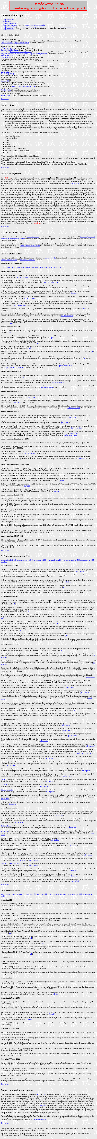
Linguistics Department (21, 43)
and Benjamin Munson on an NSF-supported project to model (59, 237)
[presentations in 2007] (71, 560)
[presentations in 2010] (23, 560)
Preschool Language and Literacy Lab (23, 86)
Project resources (8, 29)
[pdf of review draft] (70, 435)
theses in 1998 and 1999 (10, 1059)
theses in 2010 (6, 909)
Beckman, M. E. (15, 863)
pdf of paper (55, 282)
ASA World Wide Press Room (82, 753)
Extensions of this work (10, 25)
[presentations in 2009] (39, 560)
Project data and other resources (17, 1090)
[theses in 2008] (39, 894)
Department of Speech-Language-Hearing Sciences (30, 53)
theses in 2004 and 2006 (10, 998)
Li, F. (2, 858)
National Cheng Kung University (20, 52)
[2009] (13, 267)
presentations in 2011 (9, 566)
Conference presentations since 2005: (15, 556)
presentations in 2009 (9, 645)
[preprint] (62, 480)
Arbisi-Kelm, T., (6, 826)
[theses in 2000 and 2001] (71, 894)
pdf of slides (67, 582)
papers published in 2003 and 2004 (15, 464)
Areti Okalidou (6, 57)
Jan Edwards (5, 41)
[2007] (23, 267)
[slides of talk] (74, 433)
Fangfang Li (5, 81)
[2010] (8, 267)
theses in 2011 (6, 900)
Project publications (9, 27)
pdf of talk (47, 282)
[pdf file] (52, 1014)
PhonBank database (40, 1120)
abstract (22, 860)
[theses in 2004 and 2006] (53, 894)
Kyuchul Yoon (5, 95)
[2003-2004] (39, 267)
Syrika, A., (4, 784)
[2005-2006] (30, 267)
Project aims (7, 21)
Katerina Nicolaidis (7, 55)
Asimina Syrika (6, 90)
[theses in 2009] (28, 894)
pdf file (55, 994)
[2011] (3, 267)
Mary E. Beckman (7, 43)
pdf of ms (31, 397)
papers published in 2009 (11, 371)
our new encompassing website (35, 25)
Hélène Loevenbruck (7, 48)
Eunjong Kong (5, 72)
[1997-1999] (57, 267)
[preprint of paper (29, 453)
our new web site (50, 258)
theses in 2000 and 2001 (10, 1029)
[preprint (81, 458)
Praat (39, 1094)
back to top (4, 99)
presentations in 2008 (9, 719)
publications (75, 183)
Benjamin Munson (7, 53)
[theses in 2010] (17, 894)
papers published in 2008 (11, 392)
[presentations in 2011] (8, 560)
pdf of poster (79, 571)
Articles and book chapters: (11, 264)
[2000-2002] (48, 267)
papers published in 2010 (11, 327)
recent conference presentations (33, 27)
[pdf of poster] (90, 746)
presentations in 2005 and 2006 (13, 849)
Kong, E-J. (4, 863)
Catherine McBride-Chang (9, 50)
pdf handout (73, 871)
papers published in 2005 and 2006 (15, 439)
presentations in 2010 (9, 596)
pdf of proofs (17, 402)
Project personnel (8, 19)
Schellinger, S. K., (7, 790)
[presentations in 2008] (55, 560)
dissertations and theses (67, 27)
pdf (84, 309)
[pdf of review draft (73, 408)
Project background (9, 23)
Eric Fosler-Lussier (33, 237)
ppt (62, 650)
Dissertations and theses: (10, 890)
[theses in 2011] (6, 894)
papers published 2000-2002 (12, 495)
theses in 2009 (6, 958)
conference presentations (9, 260)
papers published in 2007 (11, 412)
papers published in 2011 (11, 271)
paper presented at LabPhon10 (14, 367)
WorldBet (42, 1105)
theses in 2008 (6, 978)
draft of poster (33, 860)
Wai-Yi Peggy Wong (7, 73)
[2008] (18, 267)
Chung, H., (4, 779)
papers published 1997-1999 (12, 536)
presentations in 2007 (9, 808)
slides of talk (75, 881)
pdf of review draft (23, 277)
